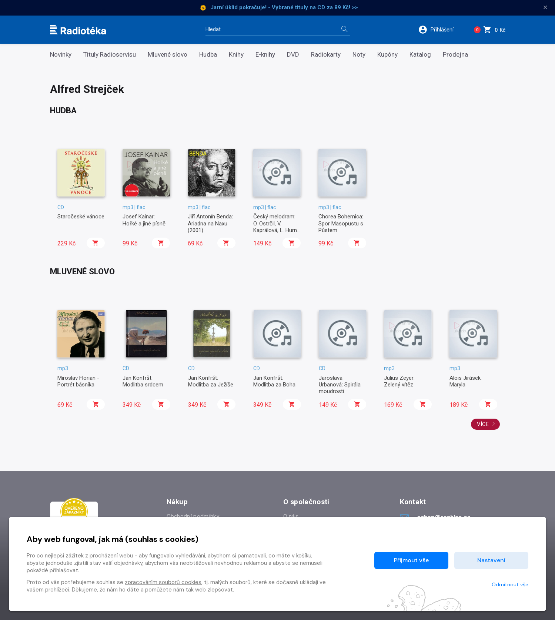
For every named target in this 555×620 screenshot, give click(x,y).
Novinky (60, 54)
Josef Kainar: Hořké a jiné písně (144, 220)
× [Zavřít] (545, 7)
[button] (439, 29)
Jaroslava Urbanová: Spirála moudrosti (340, 385)
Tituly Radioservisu (109, 54)
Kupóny (387, 54)
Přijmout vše (411, 560)
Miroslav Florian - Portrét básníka (78, 381)
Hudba (208, 54)
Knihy (236, 54)
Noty (358, 54)
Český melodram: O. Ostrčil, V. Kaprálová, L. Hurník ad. (277, 226)
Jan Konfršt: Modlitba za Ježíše (210, 381)
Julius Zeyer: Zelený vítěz (399, 381)
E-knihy (265, 54)
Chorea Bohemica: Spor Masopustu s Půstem (340, 223)
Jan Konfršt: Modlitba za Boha (274, 381)
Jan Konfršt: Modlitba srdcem (143, 381)
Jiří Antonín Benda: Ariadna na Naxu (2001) (210, 223)
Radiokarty (326, 54)
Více (486, 424)
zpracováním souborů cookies (163, 582)
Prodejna (455, 54)
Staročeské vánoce (80, 216)
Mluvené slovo (167, 54)
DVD (293, 54)
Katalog (420, 54)
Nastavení (491, 560)
